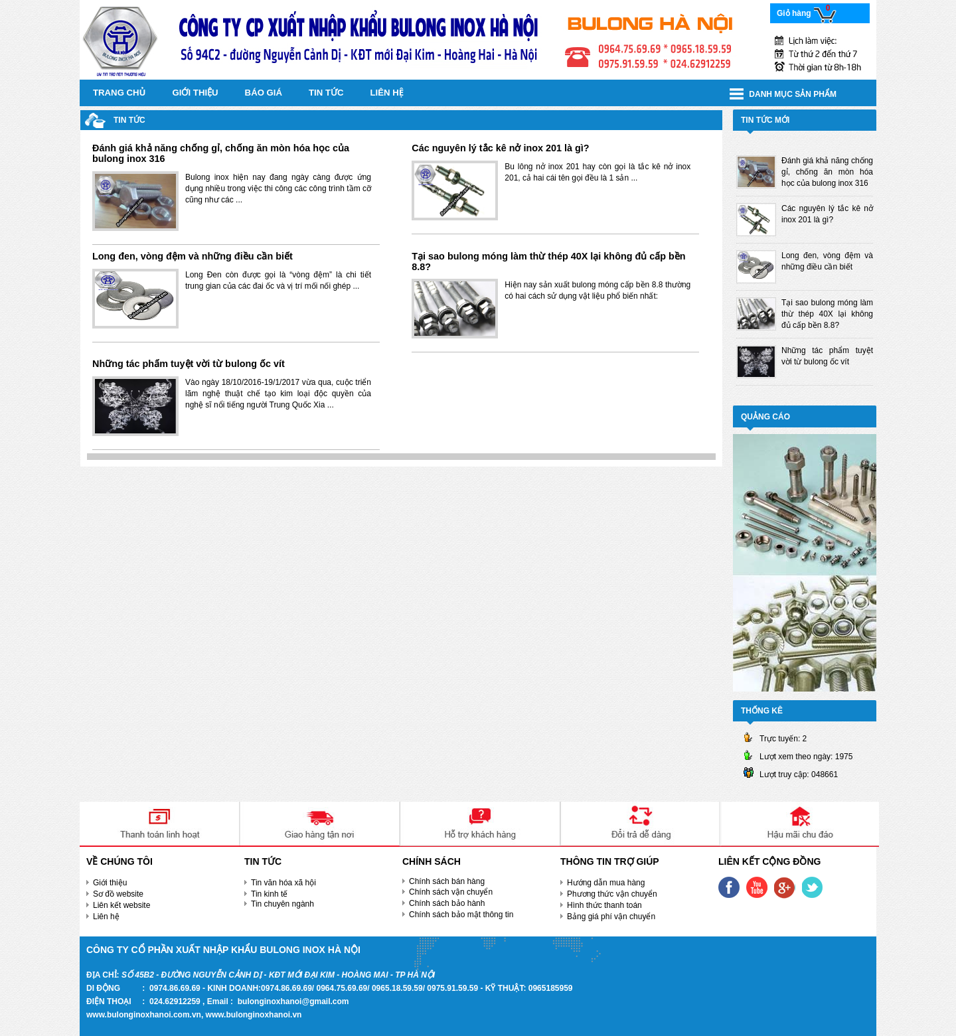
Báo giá (263, 93)
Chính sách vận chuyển (451, 892)
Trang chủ (119, 93)
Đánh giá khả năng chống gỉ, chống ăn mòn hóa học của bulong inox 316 (220, 153)
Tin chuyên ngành (282, 904)
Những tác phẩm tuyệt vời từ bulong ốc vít (188, 363)
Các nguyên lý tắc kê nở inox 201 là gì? (500, 148)
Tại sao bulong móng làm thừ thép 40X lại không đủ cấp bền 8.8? (548, 261)
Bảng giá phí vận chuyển (611, 916)
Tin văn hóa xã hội (283, 882)
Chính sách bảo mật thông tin (461, 914)
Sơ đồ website (118, 894)
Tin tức (326, 93)
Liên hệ (106, 916)
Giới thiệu (195, 93)
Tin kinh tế (269, 894)
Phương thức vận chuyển (612, 894)
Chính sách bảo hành (447, 903)
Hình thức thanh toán (604, 905)
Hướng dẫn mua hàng (606, 882)
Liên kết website (121, 905)
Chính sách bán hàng (447, 881)
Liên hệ (387, 93)
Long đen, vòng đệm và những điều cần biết (192, 256)
